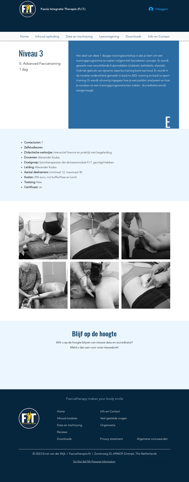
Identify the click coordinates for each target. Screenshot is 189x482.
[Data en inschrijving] (71, 425)
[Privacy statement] (114, 439)
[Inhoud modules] (69, 418)
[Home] (69, 411)
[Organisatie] (117, 425)
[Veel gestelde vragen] (117, 418)
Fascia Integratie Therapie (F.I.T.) (63, 9)
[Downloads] (71, 439)
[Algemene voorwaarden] (154, 439)
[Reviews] (71, 432)
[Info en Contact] (112, 411)
